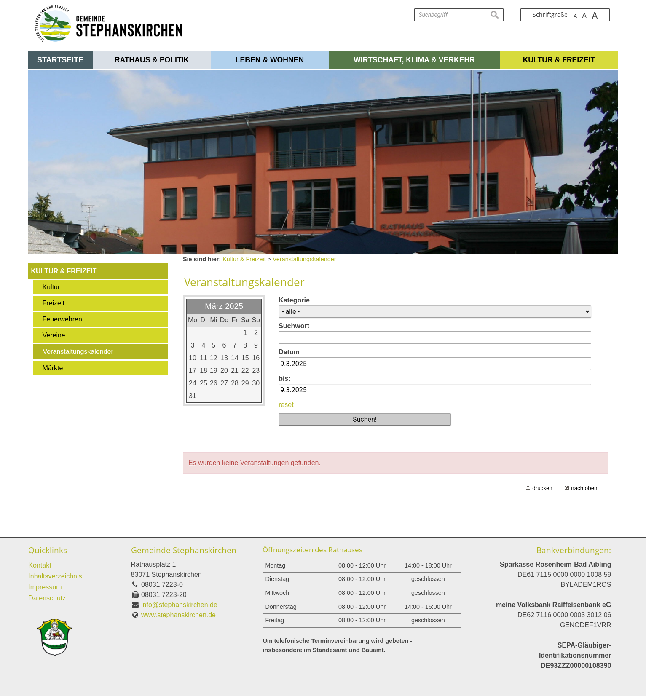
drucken (542, 488)
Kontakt (39, 565)
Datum (289, 352)
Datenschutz (47, 598)
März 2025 (224, 306)
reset (286, 404)
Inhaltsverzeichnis (55, 576)
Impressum (45, 587)
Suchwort (294, 325)
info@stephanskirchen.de (179, 604)
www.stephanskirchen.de (178, 614)
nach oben (584, 488)
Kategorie (294, 300)
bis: (284, 378)
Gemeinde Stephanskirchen (183, 550)
